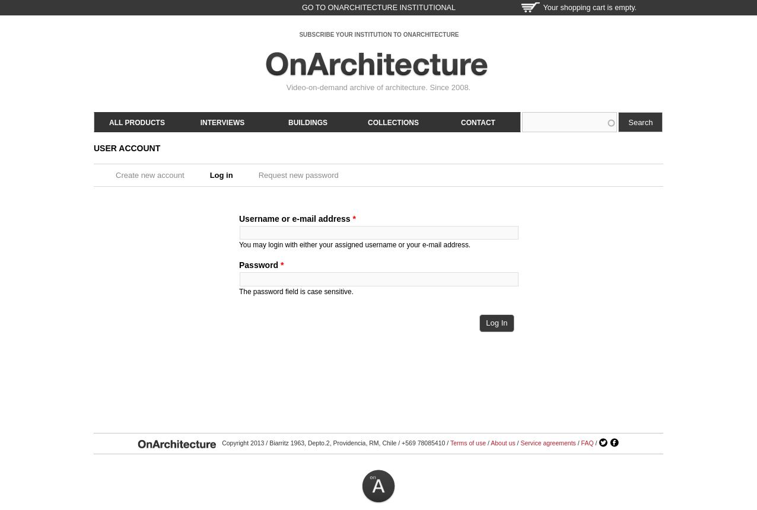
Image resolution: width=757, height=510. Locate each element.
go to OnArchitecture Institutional (379, 8)
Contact (478, 123)
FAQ (587, 443)
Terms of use (468, 443)
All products (137, 123)
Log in (225, 175)
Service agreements (547, 443)
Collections (393, 123)
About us (503, 443)
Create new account (150, 175)
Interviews (222, 123)
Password (261, 265)
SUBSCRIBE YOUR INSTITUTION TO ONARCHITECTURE (379, 34)
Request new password (299, 175)
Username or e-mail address (297, 219)
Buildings (307, 123)
